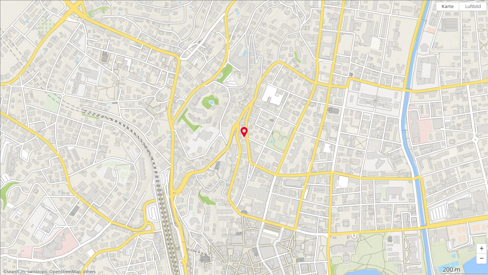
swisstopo (37, 271)
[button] (481, 249)
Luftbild (473, 6)
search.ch (16, 271)
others (89, 271)
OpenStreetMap (65, 271)
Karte (448, 6)
